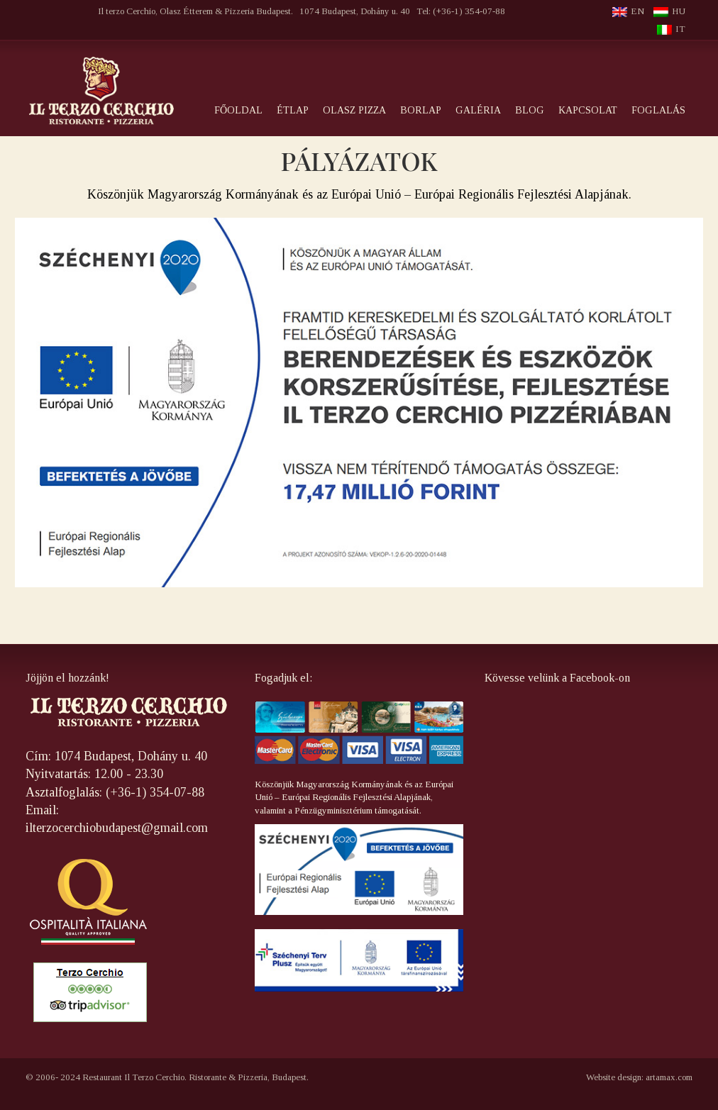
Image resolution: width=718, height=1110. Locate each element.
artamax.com (669, 1077)
